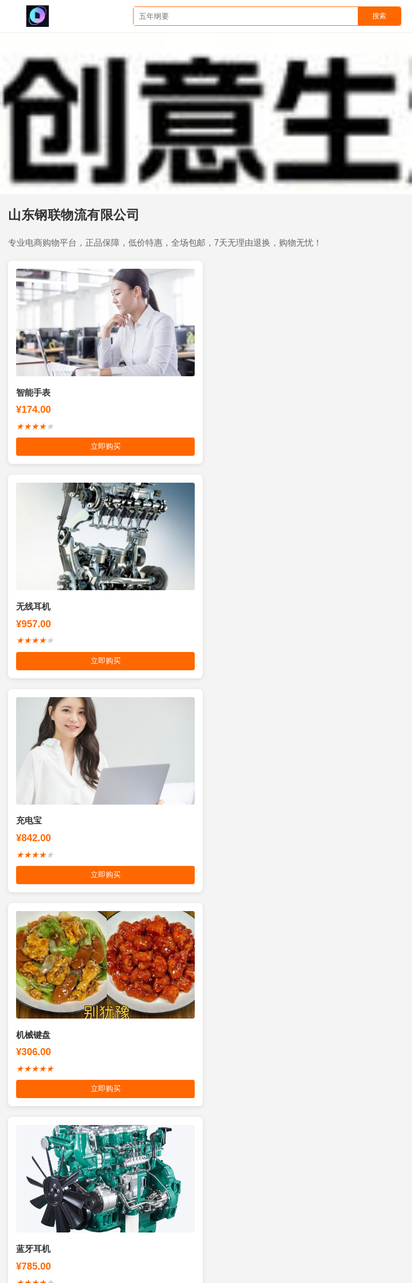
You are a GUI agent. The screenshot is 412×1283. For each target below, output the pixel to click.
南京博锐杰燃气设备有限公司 (110, 1200)
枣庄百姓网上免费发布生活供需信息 (154, 1165)
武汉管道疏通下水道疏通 (177, 1252)
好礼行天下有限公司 (358, 1183)
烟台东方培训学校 (162, 1217)
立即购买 (103, 446)
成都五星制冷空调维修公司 (213, 1235)
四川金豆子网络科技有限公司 (262, 1183)
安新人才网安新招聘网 (361, 1217)
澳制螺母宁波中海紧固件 (353, 1252)
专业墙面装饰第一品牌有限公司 (297, 1200)
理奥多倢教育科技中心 (309, 1235)
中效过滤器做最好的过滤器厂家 (257, 1217)
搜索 (379, 16)
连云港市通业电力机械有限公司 (69, 1252)
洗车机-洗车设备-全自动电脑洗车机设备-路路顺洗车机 (110, 1183)
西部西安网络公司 (202, 1200)
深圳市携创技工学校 (265, 1252)
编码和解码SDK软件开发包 (272, 1165)
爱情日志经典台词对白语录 (110, 1235)
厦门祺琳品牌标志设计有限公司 (66, 1217)
